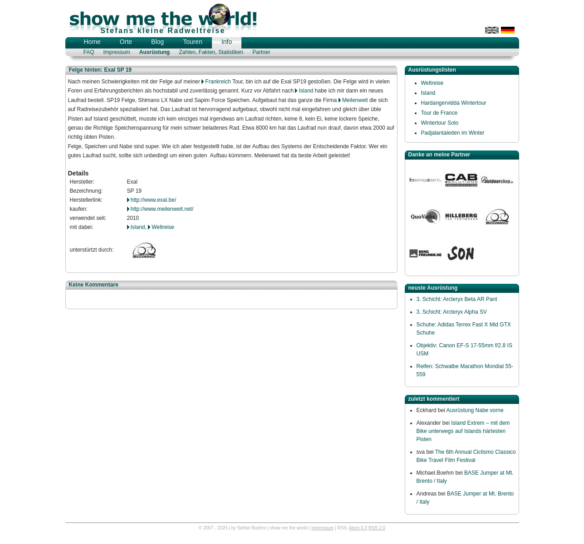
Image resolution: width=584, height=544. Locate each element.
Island (306, 90)
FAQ (88, 52)
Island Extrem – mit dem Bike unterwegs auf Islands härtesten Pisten (463, 431)
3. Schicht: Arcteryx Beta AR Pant (457, 299)
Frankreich (218, 81)
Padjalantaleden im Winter (453, 133)
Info (226, 41)
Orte (126, 41)
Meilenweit (355, 100)
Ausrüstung (154, 52)
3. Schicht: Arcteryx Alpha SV (452, 312)
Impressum (116, 52)
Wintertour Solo (440, 123)
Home (92, 41)
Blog (157, 41)
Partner (261, 52)
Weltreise (163, 227)
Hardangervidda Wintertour (453, 103)
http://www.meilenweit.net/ (162, 209)
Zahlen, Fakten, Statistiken (211, 52)
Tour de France (439, 113)
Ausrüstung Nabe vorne (475, 410)
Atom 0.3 (358, 527)
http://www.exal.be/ (154, 200)
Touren (192, 41)
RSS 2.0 (376, 527)
